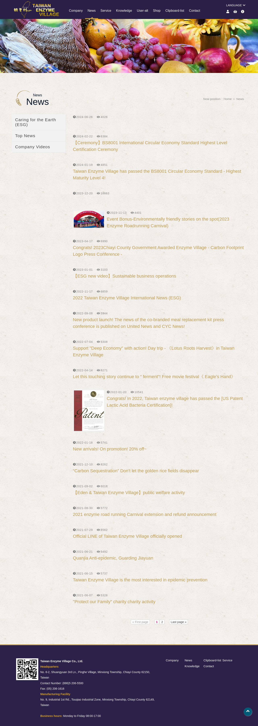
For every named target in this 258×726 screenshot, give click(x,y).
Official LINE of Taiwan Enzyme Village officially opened (127, 536)
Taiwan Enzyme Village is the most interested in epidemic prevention (140, 579)
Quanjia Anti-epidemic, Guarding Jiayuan (113, 558)
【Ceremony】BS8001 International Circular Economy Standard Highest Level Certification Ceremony (150, 146)
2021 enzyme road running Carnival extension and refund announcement (144, 514)
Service (106, 10)
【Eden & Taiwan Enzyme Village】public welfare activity (129, 492)
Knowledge (124, 10)
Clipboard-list (174, 10)
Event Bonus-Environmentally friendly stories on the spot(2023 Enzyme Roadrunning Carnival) (168, 222)
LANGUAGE (235, 5)
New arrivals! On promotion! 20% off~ (110, 448)
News (91, 10)
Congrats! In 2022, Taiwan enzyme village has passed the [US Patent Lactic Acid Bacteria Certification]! (175, 402)
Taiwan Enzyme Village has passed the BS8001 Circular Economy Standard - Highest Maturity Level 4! (157, 174)
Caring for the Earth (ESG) (35, 122)
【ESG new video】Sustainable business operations (124, 276)
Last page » (178, 622)
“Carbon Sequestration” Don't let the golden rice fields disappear (136, 470)
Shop (156, 10)
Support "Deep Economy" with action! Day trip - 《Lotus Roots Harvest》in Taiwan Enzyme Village (153, 351)
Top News (25, 135)
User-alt (142, 10)
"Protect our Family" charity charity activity (114, 601)
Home (228, 99)
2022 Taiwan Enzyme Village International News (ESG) (127, 297)
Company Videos (32, 146)
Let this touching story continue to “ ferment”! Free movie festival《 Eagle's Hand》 (154, 376)
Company (76, 10)
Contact (194, 10)
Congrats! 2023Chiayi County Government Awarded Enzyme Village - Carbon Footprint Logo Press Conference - (158, 251)
